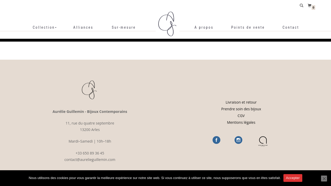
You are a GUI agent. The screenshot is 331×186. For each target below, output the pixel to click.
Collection (44, 27)
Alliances (83, 27)
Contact (290, 27)
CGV (241, 115)
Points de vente (248, 27)
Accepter (293, 178)
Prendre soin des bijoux (241, 108)
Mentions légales (241, 122)
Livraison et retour (241, 102)
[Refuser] (324, 178)
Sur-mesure (124, 27)
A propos (204, 27)
